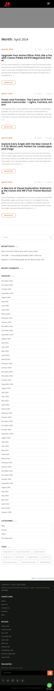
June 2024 (5, 347)
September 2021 (7, 483)
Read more (8, 83)
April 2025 (5, 310)
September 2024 (7, 335)
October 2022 (6, 430)
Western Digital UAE (8, 654)
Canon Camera (39, 552)
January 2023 (6, 417)
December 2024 (7, 326)
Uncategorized (6, 538)
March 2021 (5, 508)
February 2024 (6, 363)
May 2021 (5, 500)
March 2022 (5, 458)
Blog (3, 526)
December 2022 (7, 421)
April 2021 (5, 504)
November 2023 (7, 376)
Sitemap (4, 611)
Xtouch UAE (5, 657)
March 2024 (5, 359)
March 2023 (5, 409)
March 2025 (5, 314)
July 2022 (5, 442)
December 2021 (7, 471)
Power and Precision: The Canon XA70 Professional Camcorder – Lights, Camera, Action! (26, 102)
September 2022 (7, 434)
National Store (45, 562)
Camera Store (8, 552)
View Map (4, 590)
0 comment (49, 49)
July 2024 (5, 343)
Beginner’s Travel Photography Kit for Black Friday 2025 (22, 259)
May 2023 (5, 401)
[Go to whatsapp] (49, 685)
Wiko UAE (4, 643)
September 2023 (7, 384)
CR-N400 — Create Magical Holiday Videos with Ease (21, 255)
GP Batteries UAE (7, 650)
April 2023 (5, 405)
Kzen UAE (4, 633)
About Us (4, 604)
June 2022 (5, 446)
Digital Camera (33, 557)
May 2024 (5, 351)
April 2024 (5, 355)
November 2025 (7, 285)
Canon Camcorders (23, 552)
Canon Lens (7, 557)
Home (34, 578)
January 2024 (6, 368)
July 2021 (5, 491)
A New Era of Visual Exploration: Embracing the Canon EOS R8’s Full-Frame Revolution (26, 191)
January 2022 (6, 467)
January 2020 (6, 512)
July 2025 (5, 301)
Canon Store (19, 557)
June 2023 (5, 396)
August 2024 (6, 339)
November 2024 (7, 330)
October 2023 (6, 380)
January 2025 (6, 322)
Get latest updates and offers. (12, 668)
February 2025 (6, 318)
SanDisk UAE (5, 647)
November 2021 (7, 475)
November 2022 (7, 425)
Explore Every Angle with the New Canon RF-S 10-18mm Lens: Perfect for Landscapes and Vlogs (26, 146)
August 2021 (6, 487)
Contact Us (5, 608)
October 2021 (6, 479)
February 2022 (6, 463)
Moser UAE (5, 640)
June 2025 (5, 306)
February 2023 (6, 413)
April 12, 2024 (6, 182)
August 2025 (6, 297)
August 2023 (6, 388)
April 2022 (5, 454)
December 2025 (7, 281)
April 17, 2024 (6, 93)
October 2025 (6, 289)
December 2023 (7, 372)
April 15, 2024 (7, 138)
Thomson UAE (6, 629)
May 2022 (5, 450)
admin (40, 49)
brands (4, 530)
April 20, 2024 (7, 49)
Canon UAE (5, 626)
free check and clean (28, 562)
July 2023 (5, 392)
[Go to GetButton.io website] (49, 689)
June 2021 (5, 496)
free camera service (10, 562)
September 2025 (7, 293)
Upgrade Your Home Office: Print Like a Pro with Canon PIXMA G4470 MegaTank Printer (26, 58)
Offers (3, 534)
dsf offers (46, 557)
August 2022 (6, 438)
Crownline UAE (6, 636)
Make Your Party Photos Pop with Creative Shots (19, 251)
